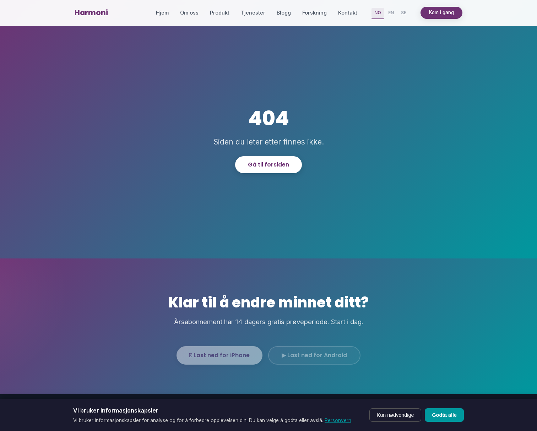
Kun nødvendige (395, 415)
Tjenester (253, 13)
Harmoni (91, 12)
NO (377, 12)
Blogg (284, 13)
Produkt (219, 13)
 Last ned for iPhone (219, 359)
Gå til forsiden (268, 164)
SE (403, 12)
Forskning (314, 13)
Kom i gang (441, 12)
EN (391, 12)
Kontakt (347, 13)
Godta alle (444, 415)
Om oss (189, 13)
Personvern (338, 420)
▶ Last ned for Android (314, 359)
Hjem (162, 13)
